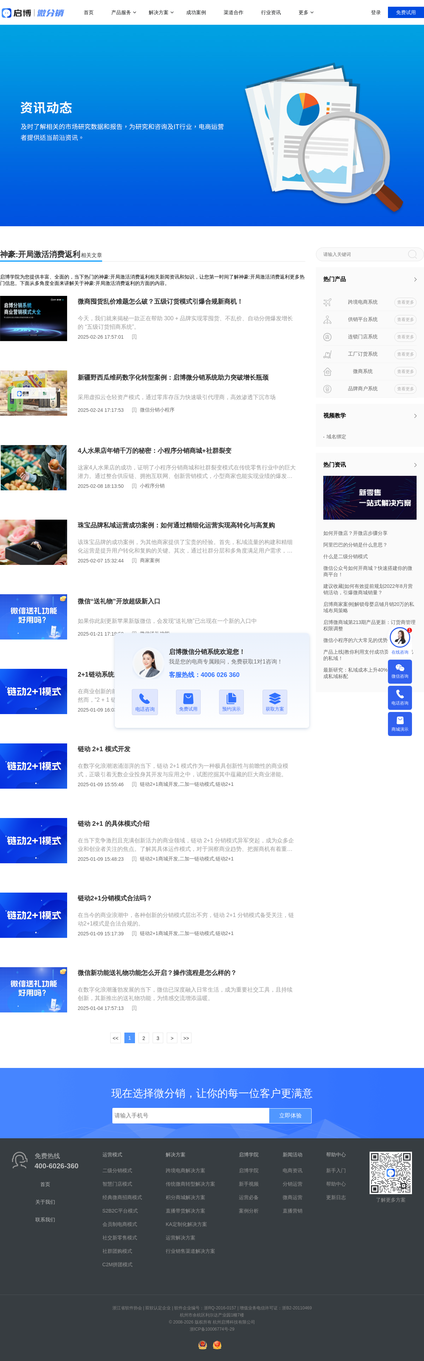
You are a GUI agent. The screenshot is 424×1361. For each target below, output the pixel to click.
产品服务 (121, 12)
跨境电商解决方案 (185, 1170)
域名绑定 (336, 436)
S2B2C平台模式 (120, 1211)
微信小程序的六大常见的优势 (355, 640)
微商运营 (292, 1197)
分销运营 (292, 1184)
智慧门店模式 (117, 1184)
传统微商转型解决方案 (190, 1184)
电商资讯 (292, 1170)
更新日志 (336, 1197)
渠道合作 (233, 12)
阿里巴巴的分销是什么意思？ (355, 545)
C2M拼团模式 (117, 1264)
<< (115, 1038)
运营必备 (249, 1197)
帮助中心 (336, 1184)
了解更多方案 (391, 1200)
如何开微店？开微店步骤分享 (355, 533)
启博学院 (249, 1170)
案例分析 (249, 1211)
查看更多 (405, 302)
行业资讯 (271, 12)
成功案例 (196, 12)
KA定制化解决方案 (186, 1224)
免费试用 (406, 12)
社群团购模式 (117, 1251)
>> (186, 1038)
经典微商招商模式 (122, 1197)
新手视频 (249, 1184)
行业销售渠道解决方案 (190, 1251)
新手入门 (336, 1170)
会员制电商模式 (119, 1224)
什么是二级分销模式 (345, 556)
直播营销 (292, 1211)
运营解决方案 (180, 1237)
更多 (303, 12)
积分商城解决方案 (185, 1197)
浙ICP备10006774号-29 (212, 1329)
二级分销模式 (117, 1170)
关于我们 (45, 1202)
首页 (89, 12)
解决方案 (159, 12)
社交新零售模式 (119, 1237)
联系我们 (45, 1219)
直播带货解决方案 (185, 1211)
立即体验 (290, 1115)
